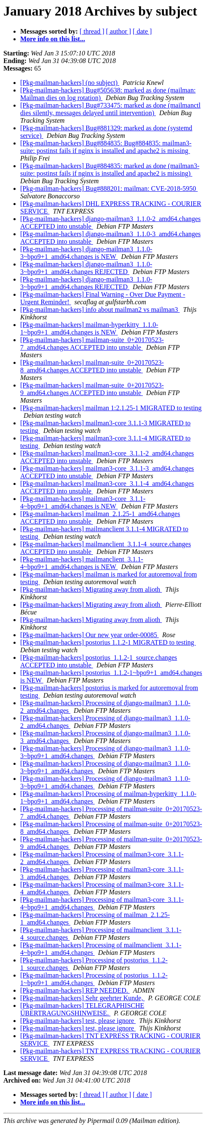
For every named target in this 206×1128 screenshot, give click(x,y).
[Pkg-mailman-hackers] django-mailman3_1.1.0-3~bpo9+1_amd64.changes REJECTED (86, 268)
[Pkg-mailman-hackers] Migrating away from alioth (91, 589)
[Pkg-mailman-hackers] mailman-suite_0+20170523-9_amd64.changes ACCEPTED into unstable (92, 389)
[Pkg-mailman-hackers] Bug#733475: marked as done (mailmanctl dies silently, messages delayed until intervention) (110, 109)
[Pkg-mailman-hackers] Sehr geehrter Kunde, (82, 997)
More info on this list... (52, 38)
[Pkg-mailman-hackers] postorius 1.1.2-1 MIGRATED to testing (108, 642)
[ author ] (118, 31)
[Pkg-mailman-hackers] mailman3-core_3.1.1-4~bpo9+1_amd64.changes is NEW (82, 502)
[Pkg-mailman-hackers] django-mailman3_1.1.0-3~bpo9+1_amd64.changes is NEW (86, 252)
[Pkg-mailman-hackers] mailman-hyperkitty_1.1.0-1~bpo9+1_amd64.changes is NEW (89, 328)
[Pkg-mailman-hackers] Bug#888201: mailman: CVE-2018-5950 (109, 188)
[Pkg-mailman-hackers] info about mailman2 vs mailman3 (100, 309)
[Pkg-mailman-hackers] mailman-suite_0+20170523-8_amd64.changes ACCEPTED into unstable (92, 366)
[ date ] (142, 31)
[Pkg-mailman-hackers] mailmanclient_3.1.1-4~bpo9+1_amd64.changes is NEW (81, 563)
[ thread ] (92, 31)
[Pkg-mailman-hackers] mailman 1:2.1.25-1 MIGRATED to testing (111, 407)
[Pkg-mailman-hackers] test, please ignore (78, 1020)
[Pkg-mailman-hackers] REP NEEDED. (75, 990)
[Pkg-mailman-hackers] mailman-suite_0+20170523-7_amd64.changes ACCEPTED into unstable (92, 343)
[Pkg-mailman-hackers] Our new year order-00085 (89, 634)
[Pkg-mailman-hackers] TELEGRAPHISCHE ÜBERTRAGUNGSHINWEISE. (82, 1009)
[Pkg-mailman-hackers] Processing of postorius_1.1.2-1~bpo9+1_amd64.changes (94, 979)
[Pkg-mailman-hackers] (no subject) (69, 82)
